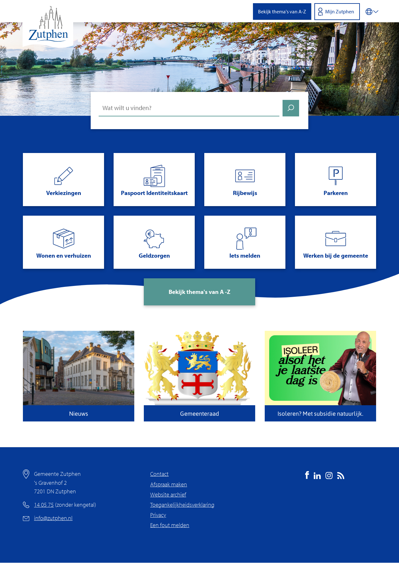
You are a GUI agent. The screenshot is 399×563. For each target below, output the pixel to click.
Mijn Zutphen (339, 11)
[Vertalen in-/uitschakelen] (372, 11)
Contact (159, 473)
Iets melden (244, 255)
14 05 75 (44, 504)
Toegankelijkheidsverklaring (182, 504)
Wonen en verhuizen (63, 255)
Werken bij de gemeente (335, 255)
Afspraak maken (168, 484)
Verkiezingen (63, 193)
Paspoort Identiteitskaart (154, 193)
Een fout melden (169, 525)
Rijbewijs (245, 193)
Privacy (158, 514)
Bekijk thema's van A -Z (199, 291)
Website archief (168, 494)
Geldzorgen (154, 255)
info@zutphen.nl (53, 518)
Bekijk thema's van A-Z (282, 11)
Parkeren (336, 193)
